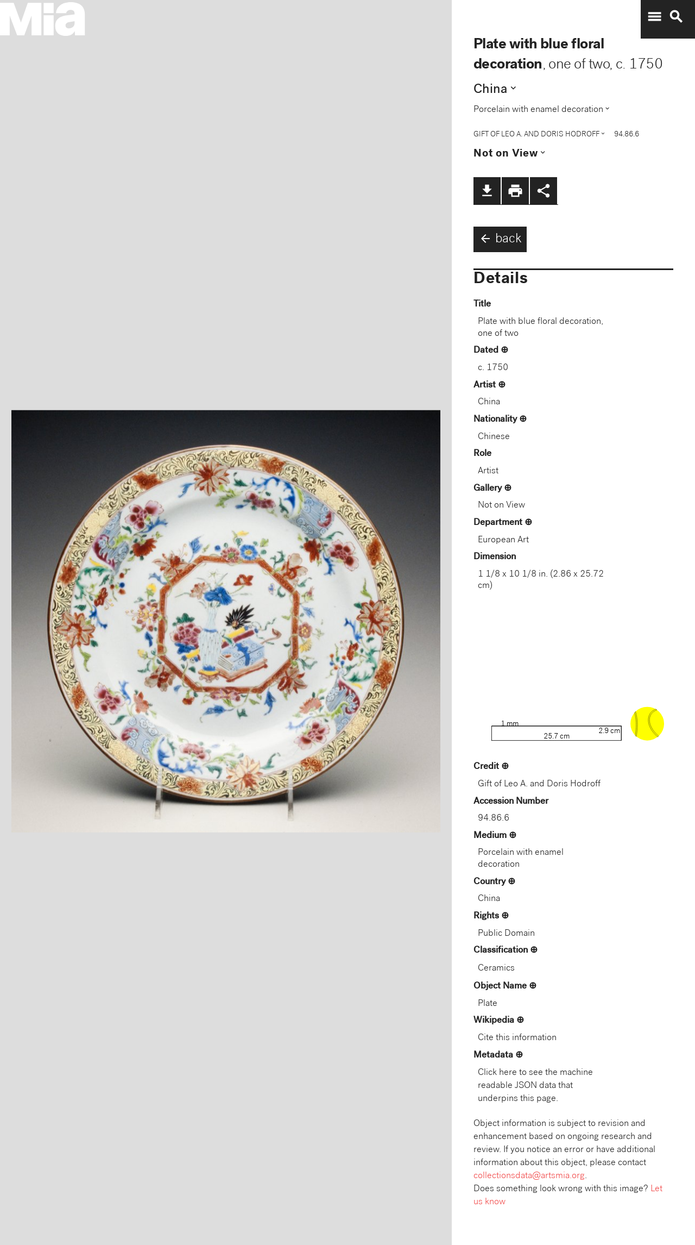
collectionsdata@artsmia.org (529, 1176)
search (676, 17)
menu (654, 17)
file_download (487, 191)
